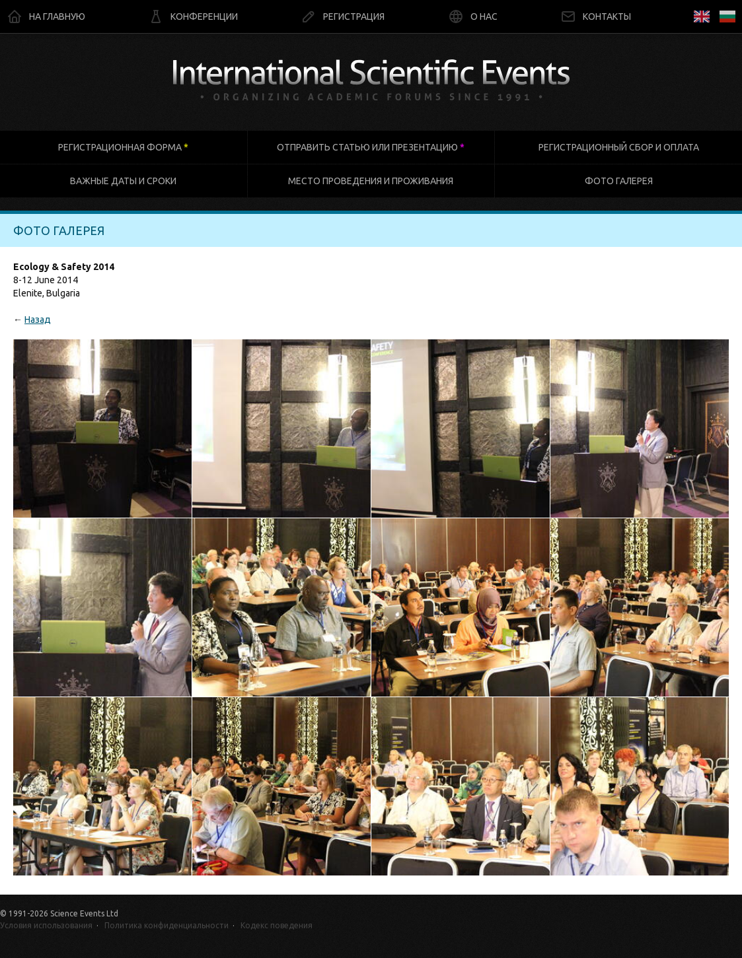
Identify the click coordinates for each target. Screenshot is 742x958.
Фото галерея (619, 181)
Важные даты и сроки (123, 181)
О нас (473, 16)
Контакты (595, 16)
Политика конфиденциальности (166, 925)
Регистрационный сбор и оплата (618, 147)
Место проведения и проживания (370, 181)
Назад (37, 319)
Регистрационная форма (123, 147)
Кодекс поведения (277, 925)
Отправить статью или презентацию (370, 147)
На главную (46, 16)
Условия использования (46, 925)
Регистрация (343, 16)
